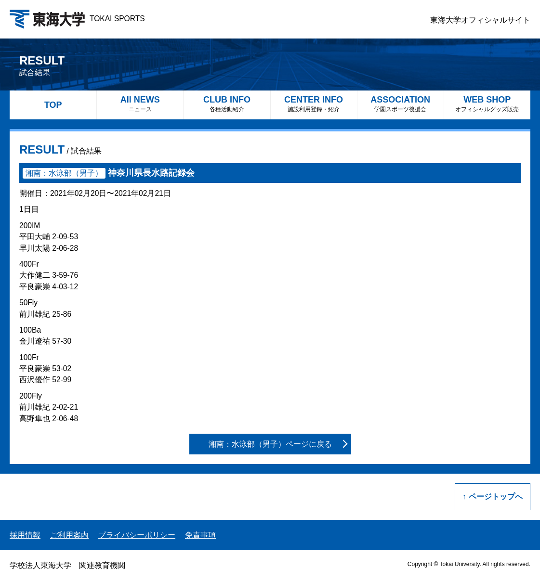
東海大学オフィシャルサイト (480, 20)
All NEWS (140, 104)
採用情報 (25, 535)
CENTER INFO (314, 104)
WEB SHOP (487, 104)
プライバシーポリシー (136, 535)
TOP (53, 105)
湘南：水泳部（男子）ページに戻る (270, 444)
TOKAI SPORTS (77, 18)
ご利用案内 (69, 535)
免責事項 (200, 535)
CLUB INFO (227, 104)
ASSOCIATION (400, 104)
